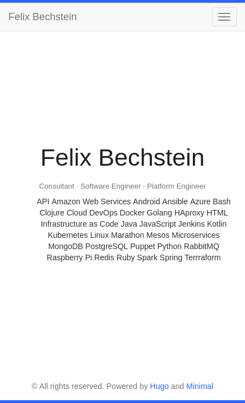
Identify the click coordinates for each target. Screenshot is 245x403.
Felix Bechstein (42, 16)
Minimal (199, 386)
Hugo (159, 386)
